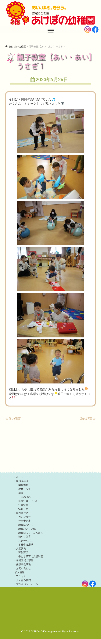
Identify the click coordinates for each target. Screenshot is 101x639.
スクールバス (25, 540)
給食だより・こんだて (30, 532)
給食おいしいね (27, 528)
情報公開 (23, 508)
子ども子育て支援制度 (30, 556)
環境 (20, 492)
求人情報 (19, 572)
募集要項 (23, 552)
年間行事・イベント (29, 500)
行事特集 (23, 504)
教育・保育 (24, 488)
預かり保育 (24, 536)
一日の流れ (24, 496)
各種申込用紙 (25, 544)
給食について (25, 524)
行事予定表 (24, 520)
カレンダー (24, 516)
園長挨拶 (23, 485)
